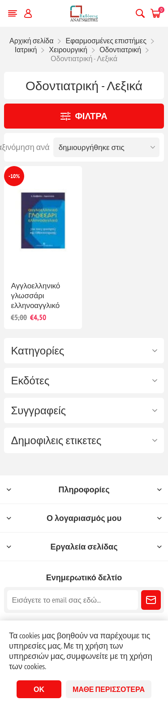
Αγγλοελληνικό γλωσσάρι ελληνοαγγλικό (35, 295)
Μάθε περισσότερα (109, 689)
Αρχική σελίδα (31, 40)
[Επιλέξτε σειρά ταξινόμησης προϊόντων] (106, 147)
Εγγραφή (151, 600)
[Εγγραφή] (72, 600)
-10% (14, 176)
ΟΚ (39, 689)
